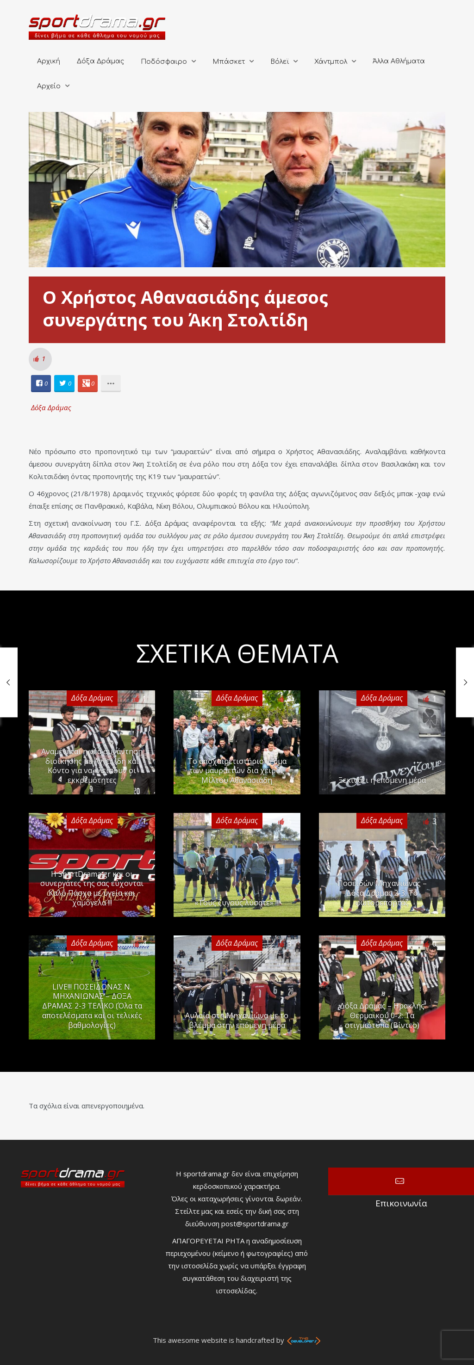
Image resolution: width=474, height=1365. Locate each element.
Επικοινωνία (401, 1181)
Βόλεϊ (279, 61)
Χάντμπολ (330, 61)
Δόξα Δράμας (100, 61)
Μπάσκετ (228, 61)
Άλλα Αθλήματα (399, 61)
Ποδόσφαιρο (164, 61)
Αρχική (48, 61)
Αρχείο (49, 86)
